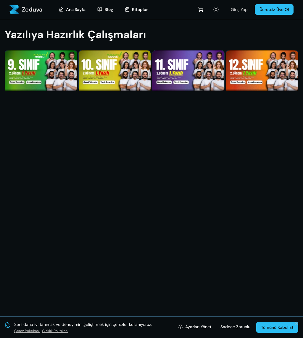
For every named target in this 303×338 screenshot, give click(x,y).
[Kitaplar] (136, 9)
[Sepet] (200, 9)
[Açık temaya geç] (216, 9)
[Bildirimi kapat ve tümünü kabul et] (296, 323)
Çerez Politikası (27, 331)
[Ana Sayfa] (72, 9)
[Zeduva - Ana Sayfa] (25, 9)
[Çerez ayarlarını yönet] (195, 326)
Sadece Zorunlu (235, 326)
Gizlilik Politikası (55, 331)
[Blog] (105, 9)
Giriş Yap (239, 9)
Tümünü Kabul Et (277, 327)
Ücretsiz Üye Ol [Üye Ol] (274, 9)
